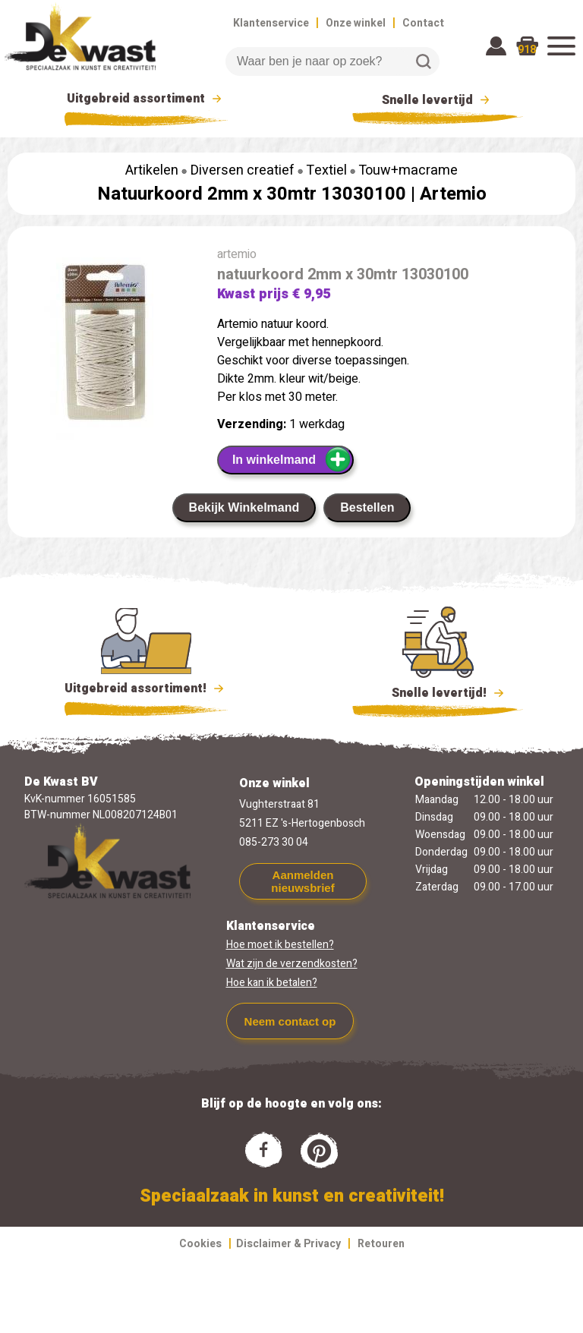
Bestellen (367, 507)
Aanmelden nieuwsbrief (302, 881)
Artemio (453, 194)
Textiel (326, 170)
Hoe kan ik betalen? (271, 983)
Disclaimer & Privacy (288, 1244)
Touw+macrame (408, 170)
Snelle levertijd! (437, 691)
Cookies (200, 1244)
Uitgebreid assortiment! (146, 688)
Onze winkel (356, 23)
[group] (105, 345)
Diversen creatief (243, 170)
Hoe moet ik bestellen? (280, 945)
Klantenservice (271, 23)
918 (527, 50)
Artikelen (151, 170)
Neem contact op (290, 1021)
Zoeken (423, 61)
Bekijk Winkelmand (244, 507)
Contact (423, 23)
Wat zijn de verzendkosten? (292, 964)
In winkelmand (291, 459)
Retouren (381, 1244)
